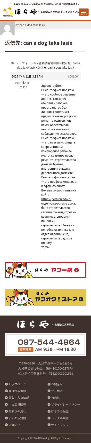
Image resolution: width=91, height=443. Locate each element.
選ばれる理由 (17, 391)
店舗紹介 (14, 425)
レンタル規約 (60, 418)
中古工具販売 (17, 404)
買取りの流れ (17, 411)
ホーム (15, 63)
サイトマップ (60, 425)
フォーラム (29, 63)
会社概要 (57, 391)
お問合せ (57, 384)
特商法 (55, 398)
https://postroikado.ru (56, 199)
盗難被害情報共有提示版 (55, 63)
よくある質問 (17, 418)
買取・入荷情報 (18, 398)
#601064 (73, 76)
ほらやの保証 (60, 411)
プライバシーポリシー (65, 404)
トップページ (17, 384)
